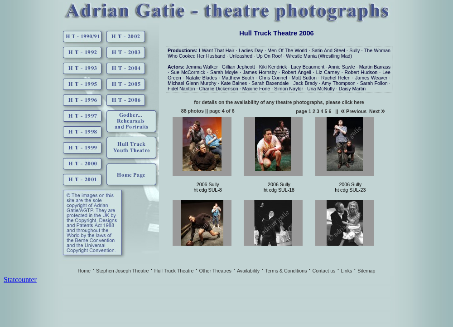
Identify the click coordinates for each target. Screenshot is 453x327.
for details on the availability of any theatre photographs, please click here (279, 102)
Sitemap (366, 270)
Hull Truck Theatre (174, 270)
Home (84, 270)
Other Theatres (215, 270)
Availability (248, 270)
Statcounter (20, 279)
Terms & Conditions (286, 270)
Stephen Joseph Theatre (122, 270)
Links (346, 270)
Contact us (323, 270)
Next (377, 111)
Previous (353, 111)
